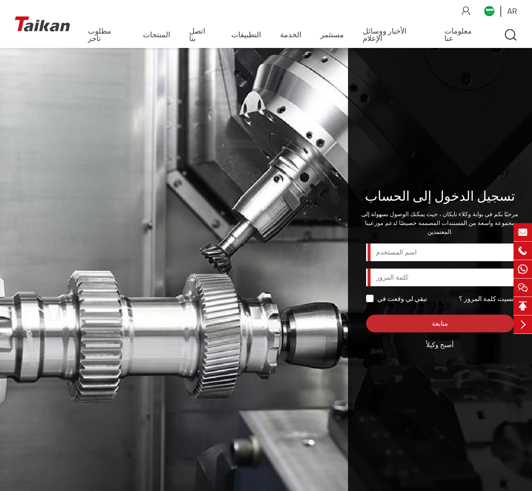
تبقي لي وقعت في (396, 299)
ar (512, 11)
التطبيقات (246, 34)
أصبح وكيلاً (440, 345)
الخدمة (290, 34)
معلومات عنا (458, 34)
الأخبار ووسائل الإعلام (385, 34)
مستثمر (332, 34)
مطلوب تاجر (99, 34)
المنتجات (156, 34)
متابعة (440, 323)
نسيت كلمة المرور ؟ (486, 299)
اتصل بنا (197, 34)
